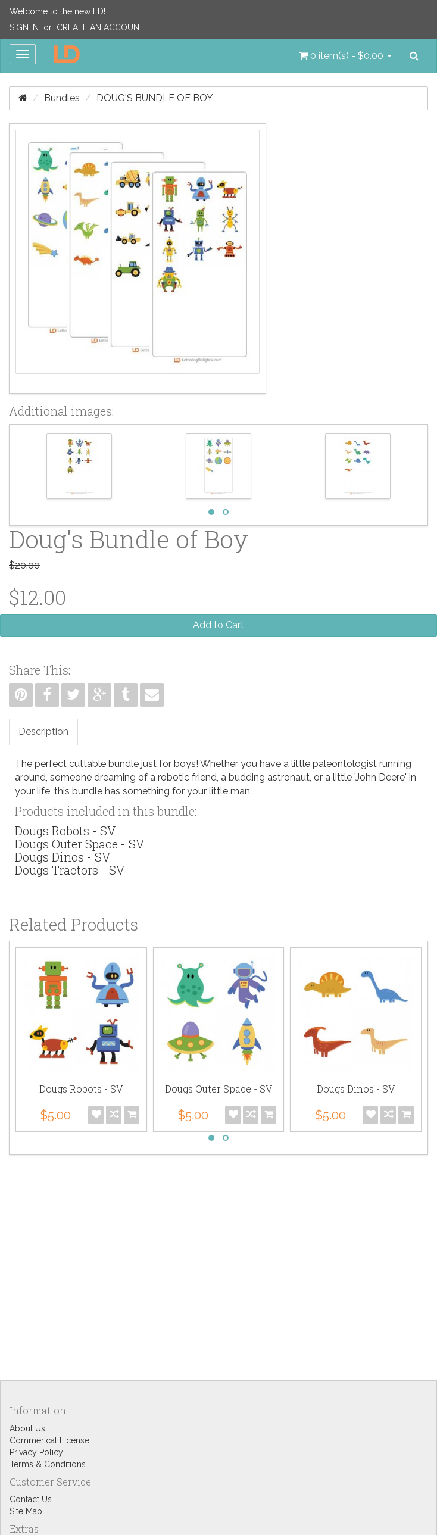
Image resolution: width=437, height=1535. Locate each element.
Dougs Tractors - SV (69, 870)
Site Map (26, 1511)
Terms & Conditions (48, 1464)
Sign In (24, 27)
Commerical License (49, 1440)
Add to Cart (218, 625)
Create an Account (101, 27)
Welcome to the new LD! (57, 11)
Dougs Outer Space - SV (79, 843)
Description (43, 731)
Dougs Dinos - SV (62, 857)
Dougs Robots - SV (65, 830)
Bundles (62, 98)
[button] (345, 55)
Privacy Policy (36, 1452)
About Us (27, 1428)
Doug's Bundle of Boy (154, 98)
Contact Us (31, 1499)
